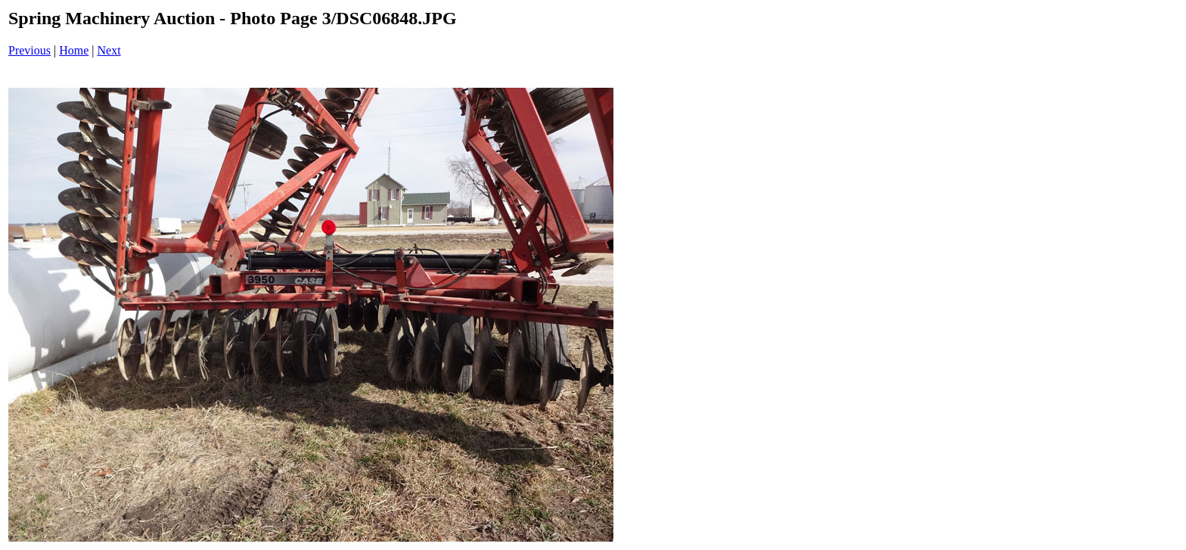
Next (109, 50)
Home (73, 50)
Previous (29, 50)
